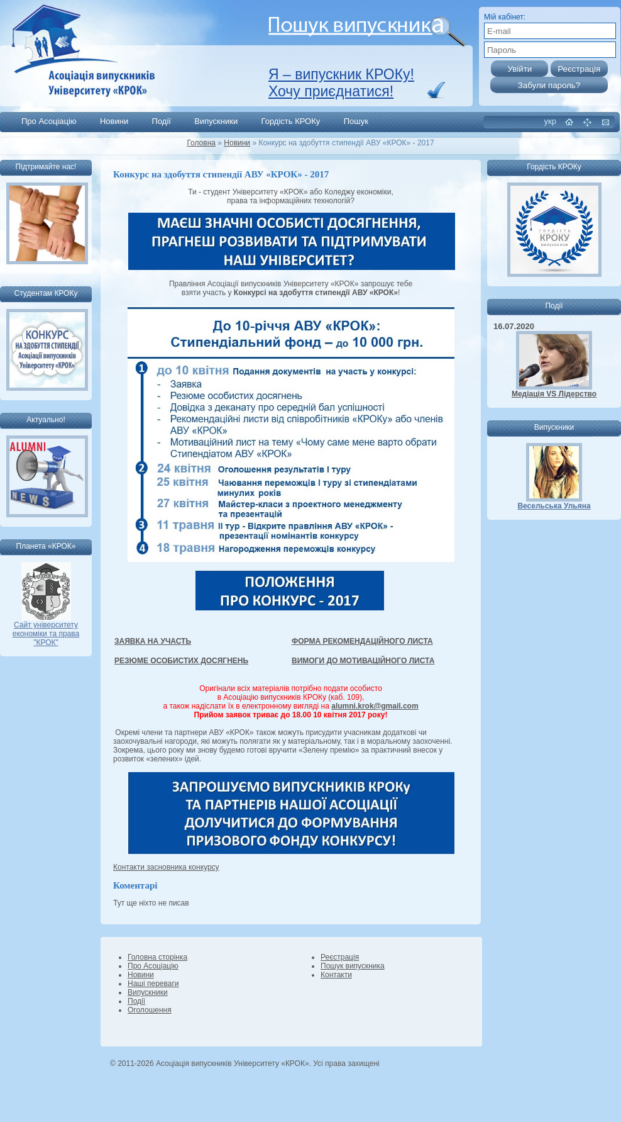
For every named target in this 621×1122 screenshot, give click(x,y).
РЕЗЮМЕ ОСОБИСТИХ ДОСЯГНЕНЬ (181, 660)
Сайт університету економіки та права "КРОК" (46, 630)
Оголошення (150, 1010)
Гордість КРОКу (291, 121)
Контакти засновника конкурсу (166, 867)
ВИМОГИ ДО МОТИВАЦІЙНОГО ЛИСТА (363, 660)
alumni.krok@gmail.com (374, 706)
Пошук (356, 121)
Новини (114, 121)
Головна (201, 142)
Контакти (336, 974)
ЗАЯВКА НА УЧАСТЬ (152, 641)
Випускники (216, 121)
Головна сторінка (157, 957)
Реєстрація (340, 957)
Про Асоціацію (49, 121)
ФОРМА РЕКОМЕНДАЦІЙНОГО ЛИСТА (362, 641)
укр (550, 121)
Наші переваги (153, 983)
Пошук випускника (353, 966)
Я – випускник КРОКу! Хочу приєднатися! (341, 82)
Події (161, 121)
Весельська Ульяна (553, 506)
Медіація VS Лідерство (554, 394)
